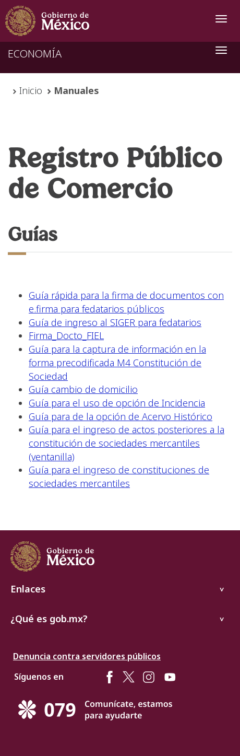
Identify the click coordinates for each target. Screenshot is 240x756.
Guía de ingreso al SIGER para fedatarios (115, 322)
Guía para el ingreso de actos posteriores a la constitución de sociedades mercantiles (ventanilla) (126, 442)
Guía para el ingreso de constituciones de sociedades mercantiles (119, 476)
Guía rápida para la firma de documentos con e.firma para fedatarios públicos (126, 302)
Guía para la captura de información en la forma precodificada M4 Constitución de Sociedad (117, 362)
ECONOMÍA (35, 53)
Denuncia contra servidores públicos (87, 656)
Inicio (30, 90)
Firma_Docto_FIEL (66, 335)
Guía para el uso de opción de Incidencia (117, 403)
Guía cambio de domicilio (83, 389)
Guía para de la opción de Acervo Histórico (120, 416)
